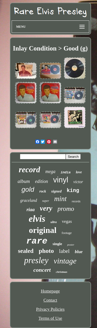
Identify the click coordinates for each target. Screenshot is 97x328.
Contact (50, 300)
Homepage (50, 291)
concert (42, 270)
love (79, 172)
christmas (61, 271)
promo (65, 208)
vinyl (60, 180)
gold (27, 189)
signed (56, 191)
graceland (28, 200)
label (64, 251)
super (45, 201)
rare (37, 241)
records (76, 201)
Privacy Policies (50, 309)
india (66, 172)
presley (36, 260)
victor (78, 182)
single (57, 244)
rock (42, 191)
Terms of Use (50, 318)
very (46, 208)
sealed (26, 251)
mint (60, 199)
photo (46, 250)
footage (67, 233)
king (73, 191)
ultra (53, 222)
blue (79, 251)
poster (70, 244)
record (29, 169)
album (24, 181)
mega (50, 171)
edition (41, 181)
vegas (67, 221)
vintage (65, 260)
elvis (37, 219)
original (43, 230)
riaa (30, 209)
